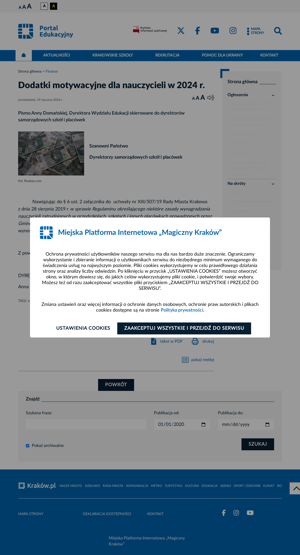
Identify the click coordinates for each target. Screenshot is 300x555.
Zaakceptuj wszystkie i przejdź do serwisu (184, 328)
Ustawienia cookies (83, 328)
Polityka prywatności (182, 310)
